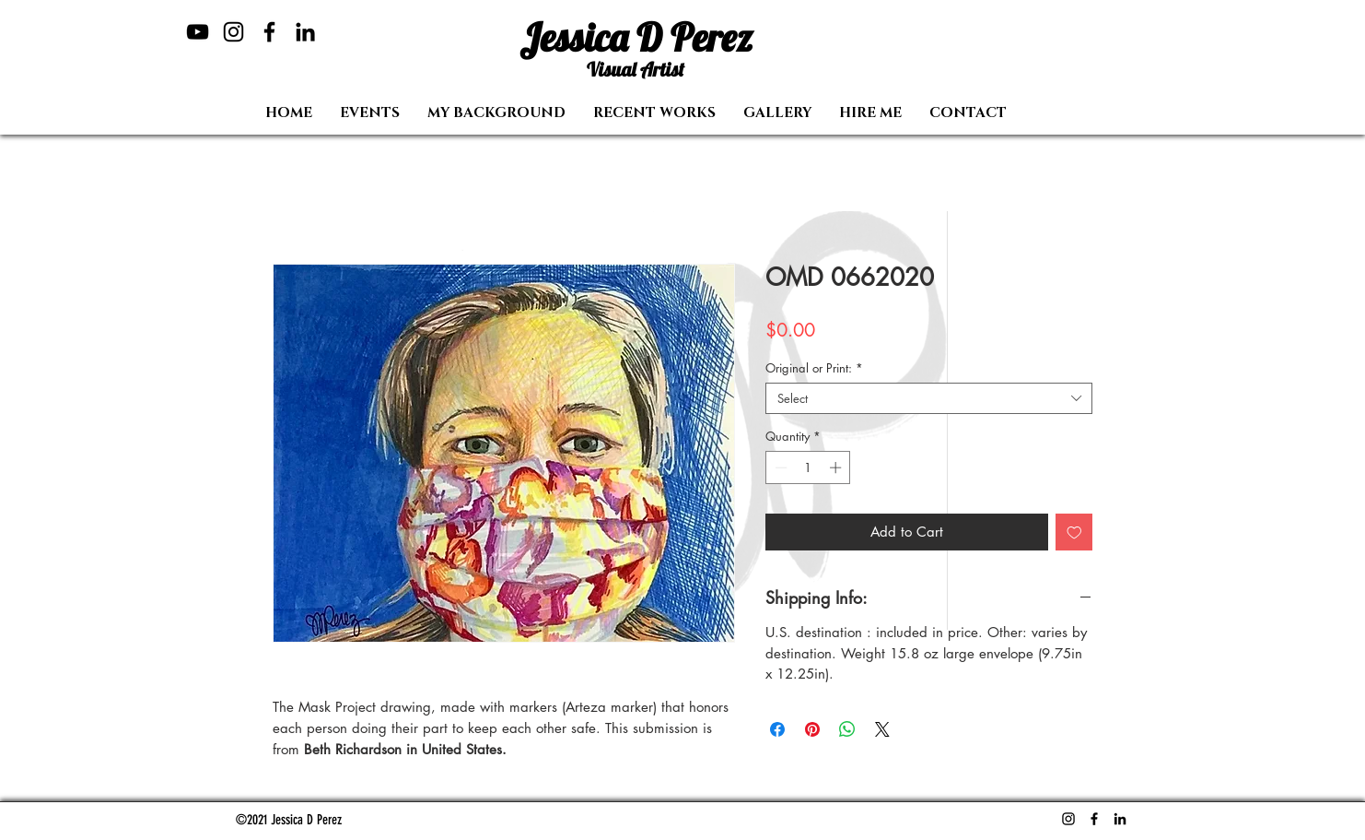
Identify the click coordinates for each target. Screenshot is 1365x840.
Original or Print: (814, 368)
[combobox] (928, 398)
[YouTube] (197, 31)
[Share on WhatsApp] (847, 729)
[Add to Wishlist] (1074, 532)
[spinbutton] (808, 467)
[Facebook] (269, 31)
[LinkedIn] (305, 31)
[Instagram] (233, 31)
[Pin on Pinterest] (812, 729)
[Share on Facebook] (777, 729)
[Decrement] (779, 467)
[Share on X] (882, 729)
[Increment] (837, 467)
